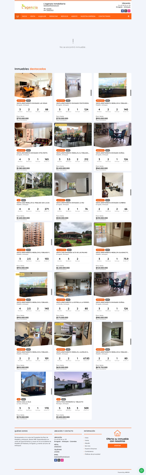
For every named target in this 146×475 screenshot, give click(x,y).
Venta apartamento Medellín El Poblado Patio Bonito (33, 252)
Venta (32, 16)
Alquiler (42, 16)
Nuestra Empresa (88, 16)
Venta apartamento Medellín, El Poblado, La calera (73, 153)
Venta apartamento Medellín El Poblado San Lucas (112, 103)
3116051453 (49, 10)
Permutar (53, 16)
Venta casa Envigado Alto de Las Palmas (71, 252)
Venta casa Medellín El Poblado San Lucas (33, 203)
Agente (74, 16)
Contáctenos (104, 16)
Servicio (64, 16)
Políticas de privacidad (92, 454)
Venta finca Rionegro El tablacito (69, 402)
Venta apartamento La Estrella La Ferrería (73, 302)
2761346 (48, 9)
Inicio (24, 16)
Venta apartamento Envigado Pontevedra (72, 103)
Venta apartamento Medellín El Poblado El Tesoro (33, 352)
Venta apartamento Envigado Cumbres (111, 203)
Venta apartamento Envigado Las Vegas (32, 103)
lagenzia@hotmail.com (51, 6)
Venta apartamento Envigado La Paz (70, 203)
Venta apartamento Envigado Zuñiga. (110, 153)
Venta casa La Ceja (24, 402)
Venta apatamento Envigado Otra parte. (32, 153)
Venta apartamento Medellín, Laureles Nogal (73, 352)
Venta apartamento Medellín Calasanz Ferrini (112, 252)
